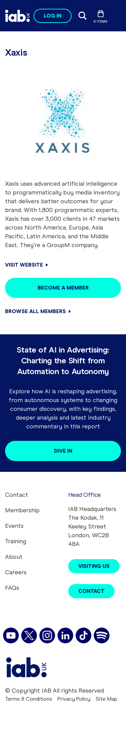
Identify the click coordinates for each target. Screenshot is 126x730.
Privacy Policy (73, 699)
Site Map (106, 699)
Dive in (63, 451)
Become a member (63, 287)
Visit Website (24, 265)
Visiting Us (94, 566)
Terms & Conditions (28, 699)
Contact (16, 494)
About (14, 556)
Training (15, 541)
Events (14, 525)
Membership (22, 510)
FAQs (12, 587)
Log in (52, 15)
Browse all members (35, 311)
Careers (16, 572)
